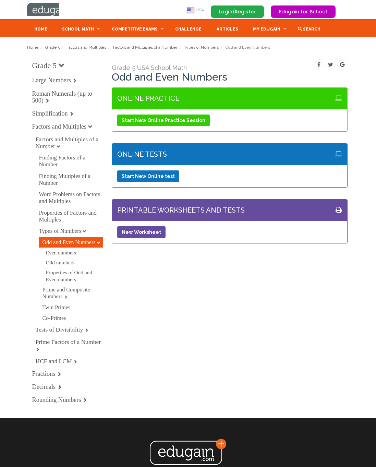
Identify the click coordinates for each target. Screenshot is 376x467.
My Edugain (266, 29)
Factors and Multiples (86, 48)
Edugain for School (303, 11)
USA (195, 10)
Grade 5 (52, 48)
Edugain (52, 10)
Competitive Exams (135, 29)
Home (40, 29)
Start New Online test (148, 177)
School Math (78, 29)
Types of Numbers (201, 48)
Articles (227, 29)
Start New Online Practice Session (163, 121)
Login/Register (237, 11)
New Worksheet (141, 233)
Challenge (188, 29)
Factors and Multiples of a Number (145, 48)
